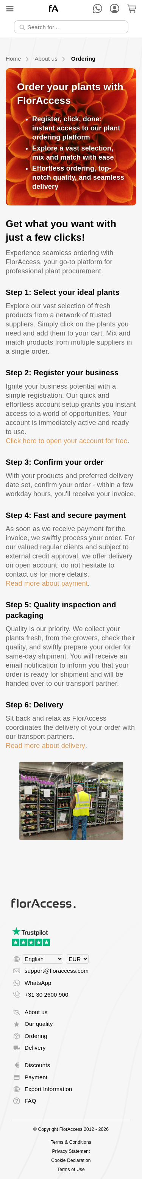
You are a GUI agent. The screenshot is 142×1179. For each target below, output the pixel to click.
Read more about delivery (45, 745)
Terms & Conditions (71, 1142)
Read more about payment (47, 583)
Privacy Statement (71, 1151)
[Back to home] (53, 8)
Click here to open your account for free (67, 441)
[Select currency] (77, 959)
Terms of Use (71, 1169)
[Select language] (42, 959)
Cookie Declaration (71, 1160)
